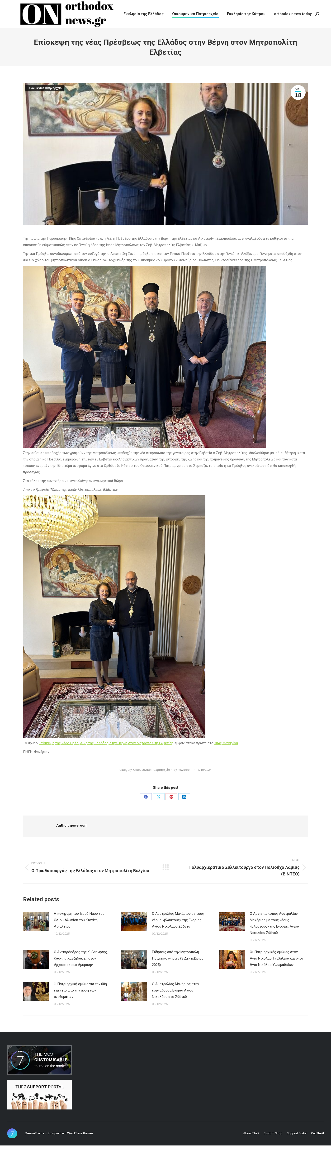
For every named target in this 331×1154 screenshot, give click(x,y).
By (183, 778)
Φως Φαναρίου (226, 751)
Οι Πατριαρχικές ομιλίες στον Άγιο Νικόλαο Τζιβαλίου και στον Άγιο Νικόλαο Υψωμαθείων (276, 966)
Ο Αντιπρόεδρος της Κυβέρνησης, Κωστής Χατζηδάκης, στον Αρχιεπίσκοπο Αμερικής (81, 966)
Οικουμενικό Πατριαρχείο (45, 96)
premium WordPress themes (73, 1142)
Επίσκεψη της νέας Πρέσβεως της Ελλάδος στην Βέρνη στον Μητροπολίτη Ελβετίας (106, 751)
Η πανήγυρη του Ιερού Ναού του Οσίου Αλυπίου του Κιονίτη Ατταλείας (79, 928)
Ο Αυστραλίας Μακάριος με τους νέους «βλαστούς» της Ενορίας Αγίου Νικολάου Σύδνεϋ (178, 928)
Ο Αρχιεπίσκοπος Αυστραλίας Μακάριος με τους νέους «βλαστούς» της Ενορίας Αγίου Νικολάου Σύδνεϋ (274, 931)
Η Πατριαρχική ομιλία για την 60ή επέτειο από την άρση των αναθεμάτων (80, 998)
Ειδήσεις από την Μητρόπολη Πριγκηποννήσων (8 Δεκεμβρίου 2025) (177, 966)
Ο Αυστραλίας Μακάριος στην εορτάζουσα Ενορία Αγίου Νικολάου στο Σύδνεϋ (175, 998)
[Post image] (36, 929)
